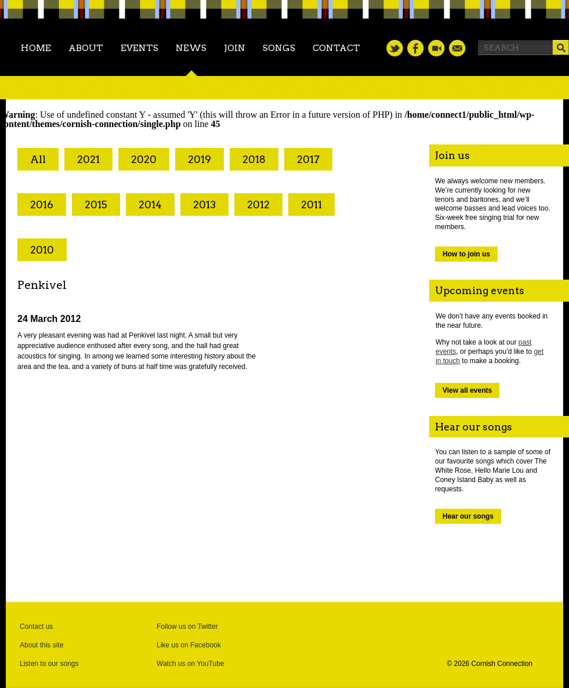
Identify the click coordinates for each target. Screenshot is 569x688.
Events (139, 47)
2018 (254, 159)
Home (36, 47)
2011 (311, 204)
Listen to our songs (49, 664)
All (38, 159)
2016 (41, 204)
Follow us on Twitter (187, 626)
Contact (336, 47)
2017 (308, 159)
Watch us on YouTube (190, 664)
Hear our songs (468, 516)
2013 (204, 204)
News (191, 47)
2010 (42, 250)
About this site (41, 645)
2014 (150, 204)
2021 (88, 159)
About (85, 47)
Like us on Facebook (189, 645)
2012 (258, 204)
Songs (279, 47)
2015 (96, 204)
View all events (467, 390)
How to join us (466, 254)
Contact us (36, 626)
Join (234, 47)
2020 (144, 159)
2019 (199, 159)
